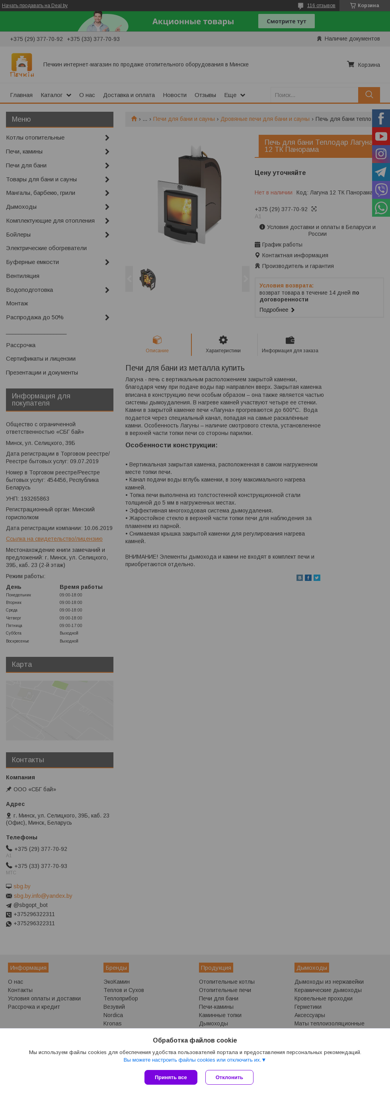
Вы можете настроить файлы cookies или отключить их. (192, 1060)
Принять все (171, 1077)
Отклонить (229, 1077)
